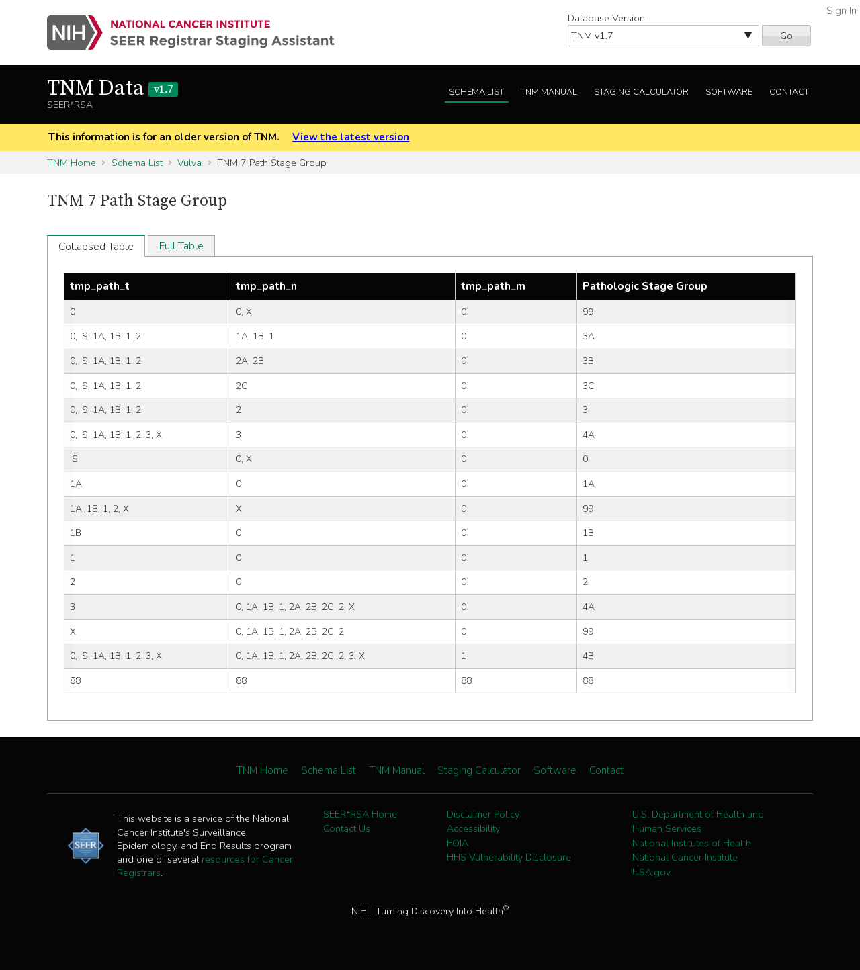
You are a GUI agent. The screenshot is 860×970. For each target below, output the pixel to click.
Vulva (189, 162)
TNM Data (112, 88)
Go (786, 35)
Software (728, 92)
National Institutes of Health (691, 843)
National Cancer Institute (685, 857)
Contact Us (346, 828)
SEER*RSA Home (360, 814)
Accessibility (473, 828)
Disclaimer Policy (483, 814)
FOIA (457, 843)
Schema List (476, 92)
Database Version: (607, 18)
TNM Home (71, 162)
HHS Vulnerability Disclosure (509, 857)
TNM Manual (549, 92)
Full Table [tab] (181, 245)
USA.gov (651, 872)
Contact (789, 92)
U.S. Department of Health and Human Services (698, 821)
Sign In (841, 10)
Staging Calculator (641, 92)
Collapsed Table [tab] (96, 246)
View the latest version (350, 137)
